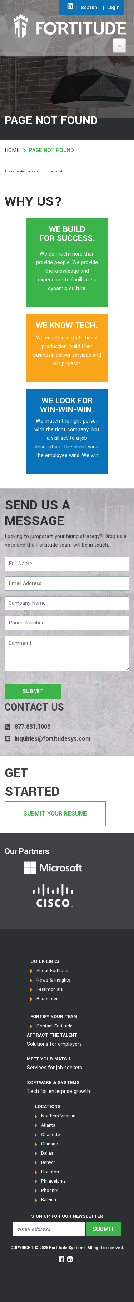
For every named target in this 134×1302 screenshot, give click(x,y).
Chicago (49, 1144)
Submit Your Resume (55, 813)
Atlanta (48, 1125)
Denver (48, 1162)
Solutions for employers (54, 1044)
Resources (47, 998)
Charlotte (50, 1134)
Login (113, 7)
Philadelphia (53, 1181)
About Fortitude (52, 971)
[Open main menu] (119, 45)
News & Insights (53, 980)
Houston (50, 1172)
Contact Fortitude (54, 1026)
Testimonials (49, 989)
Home (12, 150)
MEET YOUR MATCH (48, 1059)
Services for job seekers (54, 1067)
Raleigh (48, 1200)
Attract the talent (52, 1035)
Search (89, 7)
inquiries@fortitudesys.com (52, 739)
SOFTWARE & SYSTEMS (53, 1082)
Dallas (47, 1153)
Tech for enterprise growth (58, 1091)
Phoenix (49, 1190)
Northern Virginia (58, 1116)
